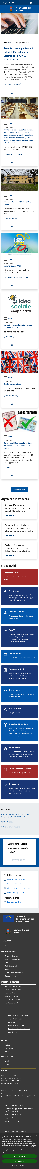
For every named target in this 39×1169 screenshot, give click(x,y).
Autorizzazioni (13, 1032)
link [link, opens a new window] (8, 1152)
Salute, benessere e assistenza (19, 1029)
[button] (19, 1166)
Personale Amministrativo (14, 972)
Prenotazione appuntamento (15, 1105)
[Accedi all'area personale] (31, 2)
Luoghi (7, 1061)
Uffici (6, 962)
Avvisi (9, 43)
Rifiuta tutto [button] (19, 1161)
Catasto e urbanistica (12, 999)
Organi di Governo (11, 956)
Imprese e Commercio (12, 996)
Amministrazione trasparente (15, 1131)
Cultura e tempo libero (13, 989)
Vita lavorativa (10, 993)
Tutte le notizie (19, 489)
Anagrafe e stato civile (13, 986)
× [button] (36, 1135)
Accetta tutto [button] (19, 1156)
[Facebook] (5, 946)
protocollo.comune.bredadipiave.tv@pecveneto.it (19, 1095)
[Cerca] (34, 9)
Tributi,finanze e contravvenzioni (20, 1019)
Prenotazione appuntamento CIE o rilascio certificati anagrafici (19, 1109)
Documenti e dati (11, 976)
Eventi (7, 1064)
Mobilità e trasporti (11, 1003)
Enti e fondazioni (11, 966)
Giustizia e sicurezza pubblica (18, 1015)
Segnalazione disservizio (13, 1114)
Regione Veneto (8, 2)
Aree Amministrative (12, 959)
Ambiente (11, 1022)
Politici (7, 969)
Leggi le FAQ (9, 1118)
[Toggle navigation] (4, 9)
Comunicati (9, 1048)
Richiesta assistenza (12, 1121)
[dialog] (19, 1151)
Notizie (8, 318)
